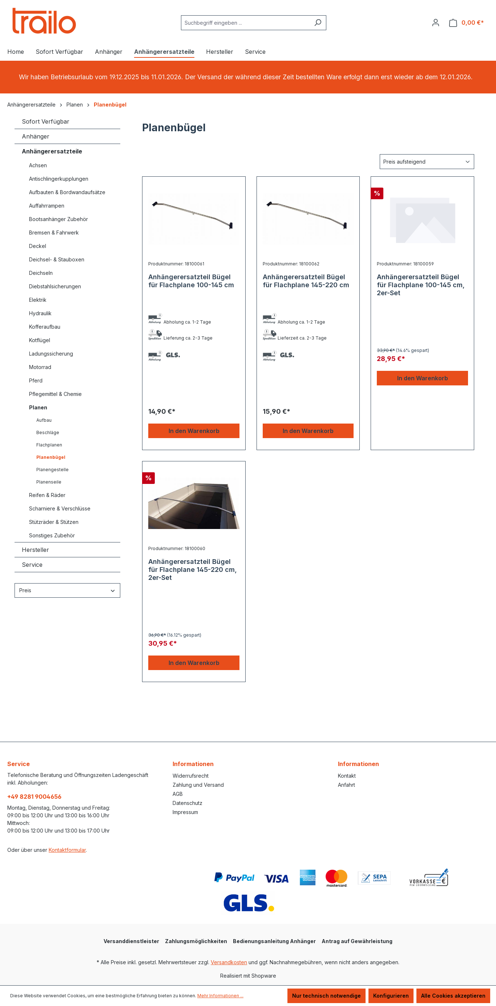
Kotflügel (39, 340)
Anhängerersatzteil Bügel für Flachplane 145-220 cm (306, 281)
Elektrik (38, 300)
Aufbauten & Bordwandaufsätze (67, 192)
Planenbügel (50, 457)
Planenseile (48, 482)
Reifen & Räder (47, 495)
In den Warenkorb (194, 430)
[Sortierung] (427, 161)
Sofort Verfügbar (45, 121)
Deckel (37, 246)
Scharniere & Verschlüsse (59, 508)
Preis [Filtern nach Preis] (67, 590)
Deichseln (41, 273)
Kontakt (347, 776)
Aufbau (44, 420)
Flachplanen (49, 445)
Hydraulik (40, 313)
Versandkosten (229, 962)
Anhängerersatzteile (52, 151)
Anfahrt (346, 785)
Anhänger (35, 136)
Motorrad (40, 367)
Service (32, 564)
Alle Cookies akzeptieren (453, 996)
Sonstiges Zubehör (52, 535)
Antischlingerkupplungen (58, 179)
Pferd (36, 380)
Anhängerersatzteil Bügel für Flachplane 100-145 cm (191, 281)
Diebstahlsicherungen (55, 286)
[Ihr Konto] (435, 22)
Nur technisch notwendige (326, 996)
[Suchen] (317, 22)
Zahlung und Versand (198, 785)
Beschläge (47, 432)
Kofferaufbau (44, 327)
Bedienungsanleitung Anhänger (274, 941)
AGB (178, 794)
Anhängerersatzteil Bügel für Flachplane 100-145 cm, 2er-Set (421, 285)
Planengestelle (52, 469)
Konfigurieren (391, 996)
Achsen (38, 165)
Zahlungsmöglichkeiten (196, 941)
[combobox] (245, 22)
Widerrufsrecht (191, 776)
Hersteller (35, 549)
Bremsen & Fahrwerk (54, 232)
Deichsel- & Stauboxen (56, 259)
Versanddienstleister (131, 941)
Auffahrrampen (46, 206)
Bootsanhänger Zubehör (58, 219)
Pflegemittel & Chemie (55, 394)
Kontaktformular (67, 850)
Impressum (185, 812)
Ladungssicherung (51, 353)
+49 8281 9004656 (34, 796)
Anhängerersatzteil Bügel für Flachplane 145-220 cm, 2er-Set (192, 569)
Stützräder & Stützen (53, 522)
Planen (38, 407)
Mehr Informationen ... (220, 995)
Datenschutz (187, 803)
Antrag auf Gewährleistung (357, 941)
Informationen (193, 763)
